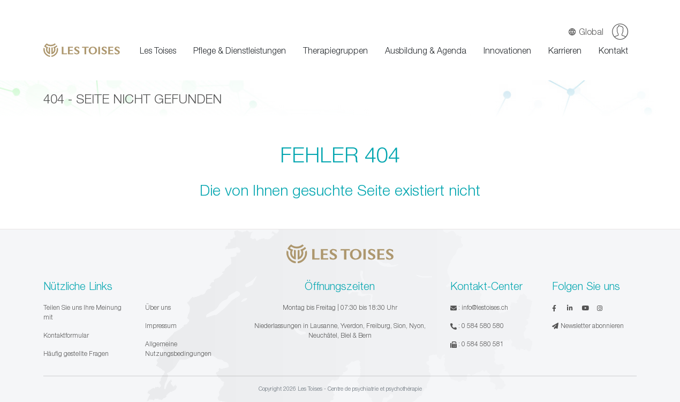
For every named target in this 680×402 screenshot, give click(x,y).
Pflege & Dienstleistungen (239, 50)
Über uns (158, 307)
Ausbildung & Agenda (425, 50)
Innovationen (507, 50)
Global (585, 31)
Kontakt (613, 50)
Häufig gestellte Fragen (76, 353)
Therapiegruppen (335, 50)
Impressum (161, 326)
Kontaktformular (66, 335)
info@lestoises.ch (485, 307)
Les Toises (158, 50)
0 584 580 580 (483, 326)
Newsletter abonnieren (588, 326)
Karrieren (564, 50)
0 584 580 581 (483, 344)
